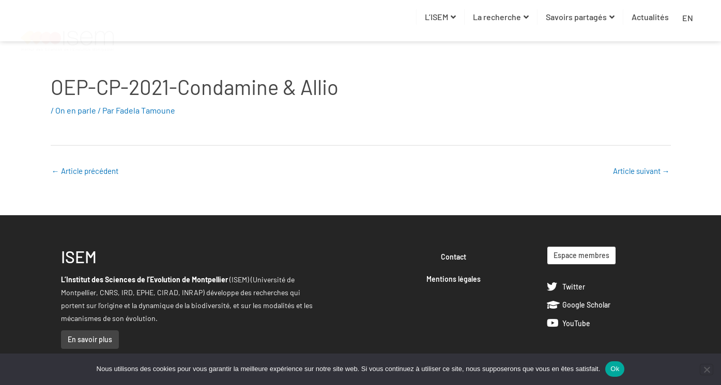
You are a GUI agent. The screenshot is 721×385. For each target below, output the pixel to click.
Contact (453, 256)
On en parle (75, 110)
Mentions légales (453, 279)
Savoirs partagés (580, 17)
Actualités (650, 17)
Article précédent (85, 170)
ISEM (79, 256)
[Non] (706, 369)
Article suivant (641, 170)
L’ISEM (440, 17)
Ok (614, 369)
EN (687, 18)
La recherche (501, 17)
